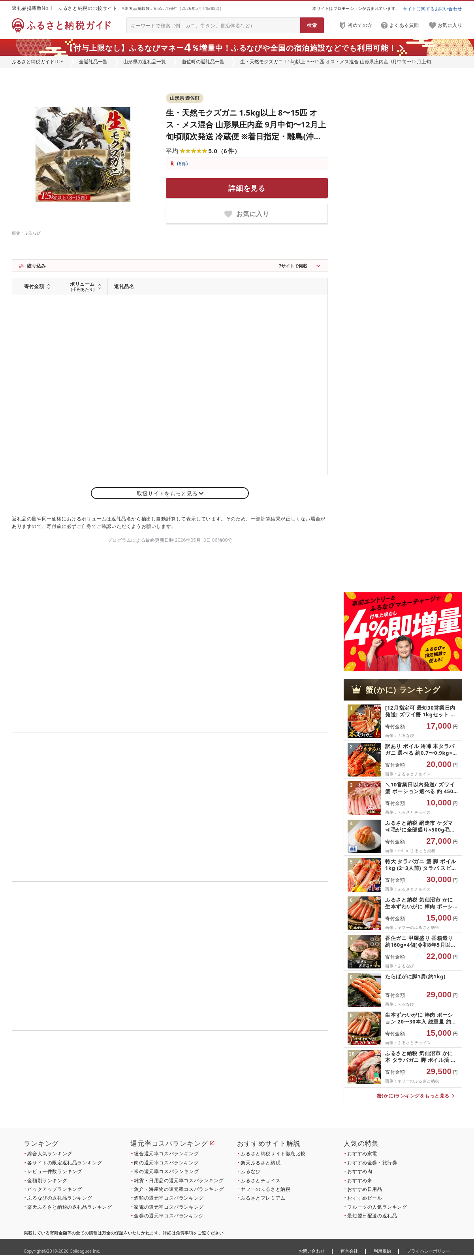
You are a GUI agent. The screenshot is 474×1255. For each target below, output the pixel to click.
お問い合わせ (312, 1251)
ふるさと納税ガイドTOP (37, 61)
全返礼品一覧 (93, 61)
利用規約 (382, 1251)
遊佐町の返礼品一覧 (203, 61)
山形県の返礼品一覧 (144, 61)
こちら (220, 1084)
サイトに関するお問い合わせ (432, 8)
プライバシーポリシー (428, 1251)
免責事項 (184, 1233)
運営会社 (349, 1251)
